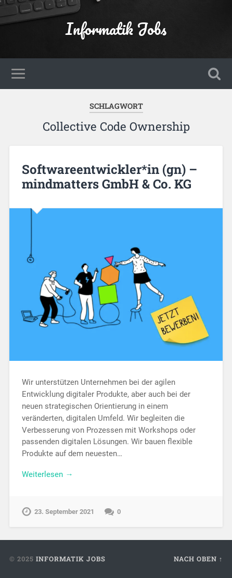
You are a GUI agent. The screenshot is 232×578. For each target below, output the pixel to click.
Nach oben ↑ (198, 559)
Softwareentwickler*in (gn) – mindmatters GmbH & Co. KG (109, 177)
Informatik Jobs (116, 29)
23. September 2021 (64, 512)
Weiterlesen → (47, 474)
